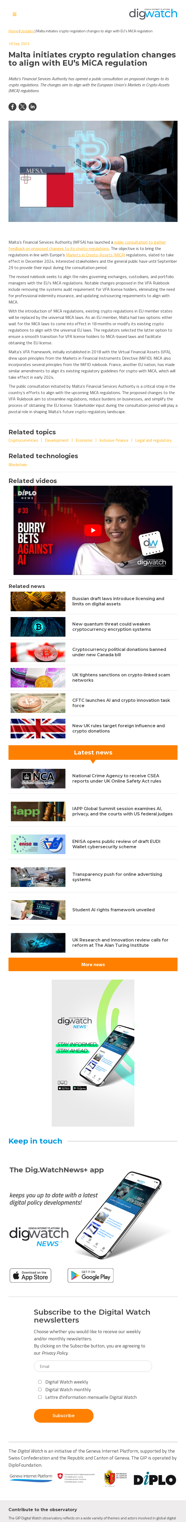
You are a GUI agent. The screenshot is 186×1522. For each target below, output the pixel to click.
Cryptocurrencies (23, 440)
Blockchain (17, 464)
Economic (84, 440)
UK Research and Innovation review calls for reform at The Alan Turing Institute (120, 943)
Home (13, 31)
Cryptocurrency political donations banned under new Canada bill (119, 652)
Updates (27, 31)
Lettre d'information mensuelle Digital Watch (87, 1397)
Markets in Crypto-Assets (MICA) (95, 255)
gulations (100, 248)
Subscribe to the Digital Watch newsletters (92, 1316)
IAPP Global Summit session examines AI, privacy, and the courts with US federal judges (122, 811)
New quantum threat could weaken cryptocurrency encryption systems (111, 627)
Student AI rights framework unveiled (113, 909)
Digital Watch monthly (64, 1389)
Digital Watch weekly (63, 1381)
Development (57, 440)
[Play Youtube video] (93, 530)
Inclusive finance (114, 440)
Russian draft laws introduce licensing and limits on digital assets (118, 601)
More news (93, 964)
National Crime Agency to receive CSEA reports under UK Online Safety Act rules (116, 778)
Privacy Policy (55, 1352)
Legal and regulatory (153, 440)
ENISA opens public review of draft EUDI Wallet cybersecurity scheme (116, 844)
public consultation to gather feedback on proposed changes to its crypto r (87, 245)
